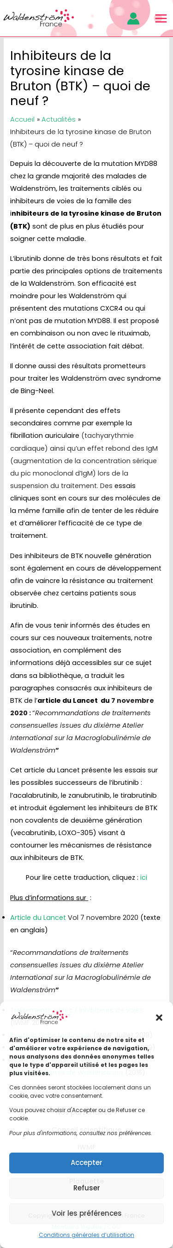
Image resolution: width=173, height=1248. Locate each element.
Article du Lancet (74, 917)
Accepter (86, 1162)
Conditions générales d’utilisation (86, 1235)
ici (143, 877)
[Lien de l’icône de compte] (133, 18)
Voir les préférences (87, 1213)
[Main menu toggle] (161, 18)
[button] (159, 1017)
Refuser (86, 1188)
